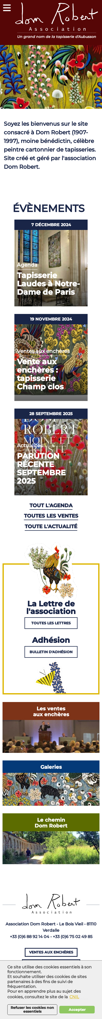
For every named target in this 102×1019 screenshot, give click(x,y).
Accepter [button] (77, 1009)
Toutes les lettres (51, 623)
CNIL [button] (74, 996)
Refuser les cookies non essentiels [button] (32, 1009)
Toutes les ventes (51, 516)
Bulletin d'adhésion (51, 652)
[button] (7, 7)
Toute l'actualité (51, 526)
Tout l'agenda (51, 505)
